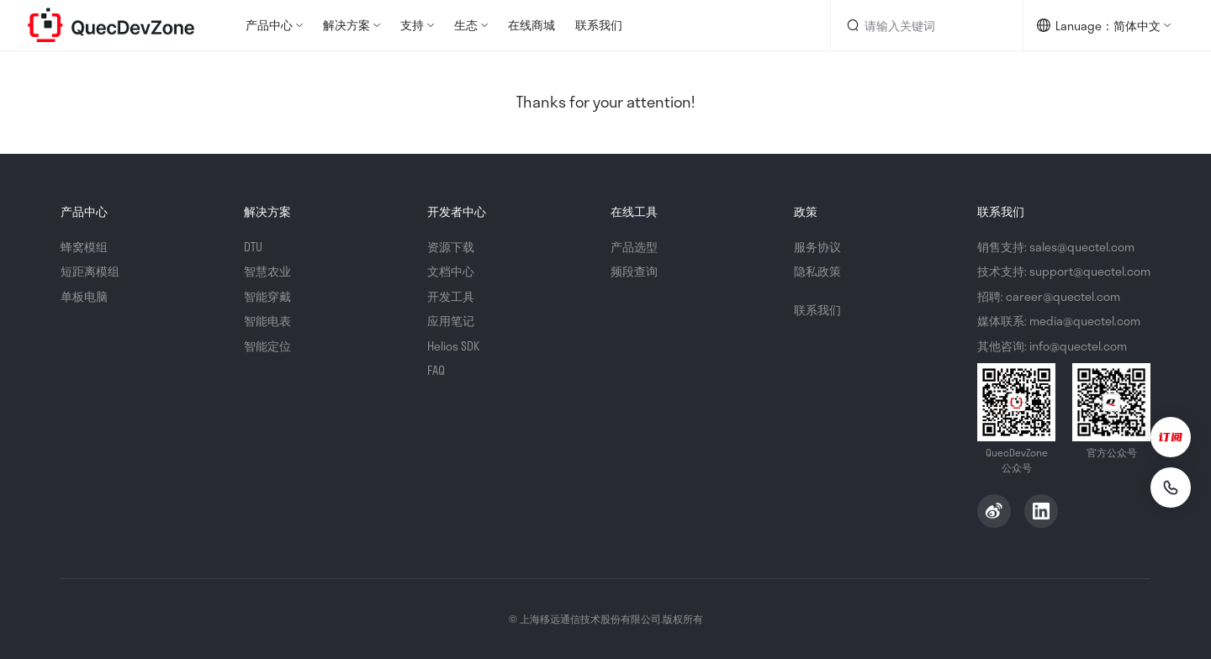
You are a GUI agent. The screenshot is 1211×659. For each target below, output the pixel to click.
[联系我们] (1170, 487)
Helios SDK (453, 346)
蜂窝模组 (84, 247)
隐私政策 (817, 271)
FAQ (436, 370)
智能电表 (267, 321)
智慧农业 (267, 271)
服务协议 (817, 247)
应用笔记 (450, 321)
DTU (253, 247)
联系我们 (598, 25)
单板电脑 (84, 296)
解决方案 (346, 25)
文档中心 (450, 271)
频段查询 (634, 271)
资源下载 (450, 247)
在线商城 (531, 25)
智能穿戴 (267, 296)
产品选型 (634, 247)
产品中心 (269, 25)
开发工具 (450, 296)
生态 (466, 25)
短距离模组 (90, 271)
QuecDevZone (111, 25)
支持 (412, 25)
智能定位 (267, 346)
